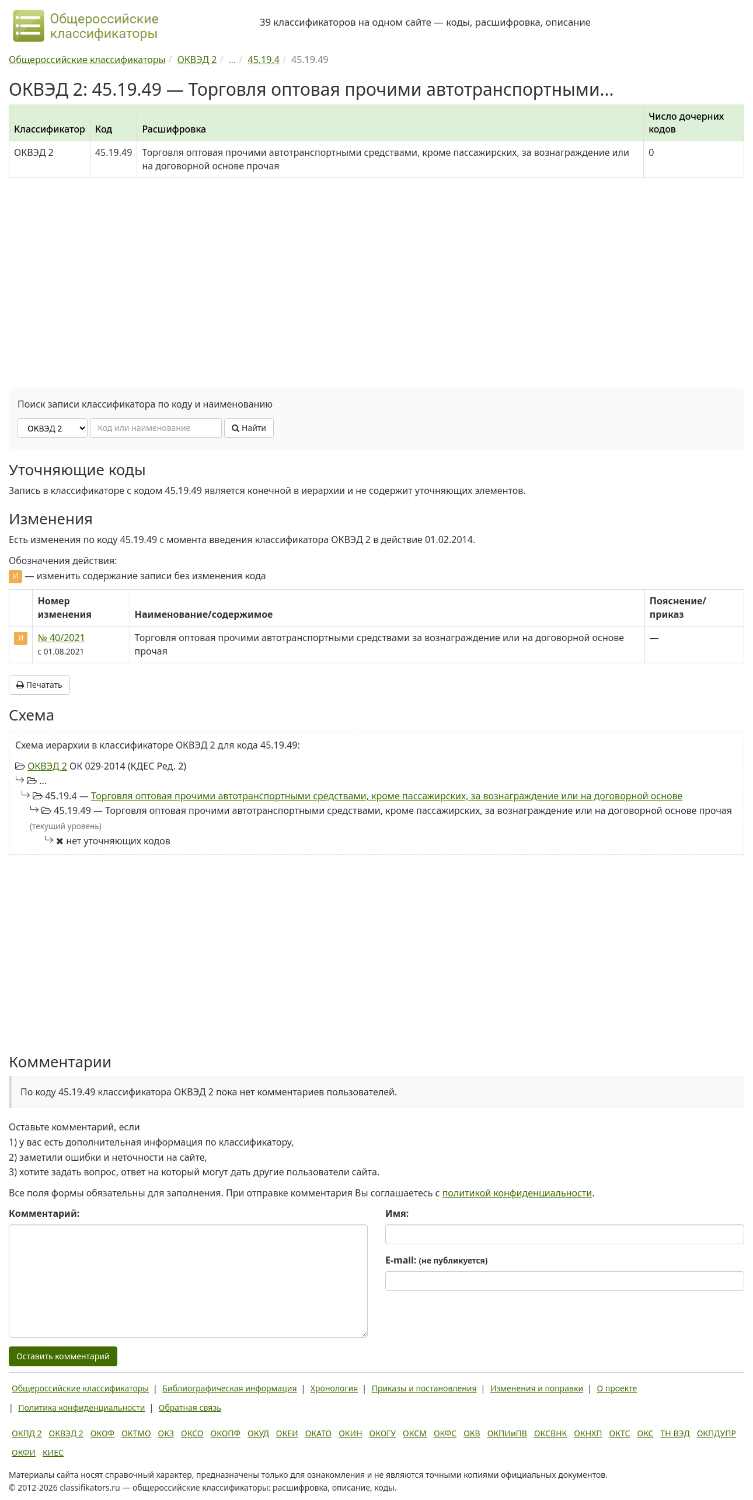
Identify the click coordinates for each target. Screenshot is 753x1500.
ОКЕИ (287, 1433)
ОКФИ (24, 1452)
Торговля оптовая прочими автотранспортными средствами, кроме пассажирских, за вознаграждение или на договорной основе (386, 795)
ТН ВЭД (675, 1433)
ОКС (645, 1433)
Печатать (39, 684)
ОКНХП (588, 1433)
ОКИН (350, 1433)
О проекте (617, 1388)
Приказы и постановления (424, 1388)
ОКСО (192, 1433)
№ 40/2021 (61, 637)
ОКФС (445, 1433)
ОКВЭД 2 (47, 766)
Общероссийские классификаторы (80, 1388)
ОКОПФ (225, 1433)
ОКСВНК (550, 1433)
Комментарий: (44, 1213)
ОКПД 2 (27, 1433)
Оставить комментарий (63, 1356)
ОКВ (471, 1433)
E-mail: (436, 1260)
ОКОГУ (382, 1433)
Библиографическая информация (229, 1388)
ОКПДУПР (716, 1433)
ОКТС (619, 1433)
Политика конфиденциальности (81, 1407)
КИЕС (53, 1452)
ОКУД (258, 1433)
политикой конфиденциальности (517, 1192)
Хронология (334, 1388)
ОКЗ (166, 1433)
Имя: (397, 1213)
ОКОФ (102, 1433)
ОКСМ (415, 1433)
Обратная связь (190, 1407)
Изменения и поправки (536, 1388)
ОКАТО (318, 1433)
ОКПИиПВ (507, 1433)
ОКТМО (136, 1433)
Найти (249, 427)
